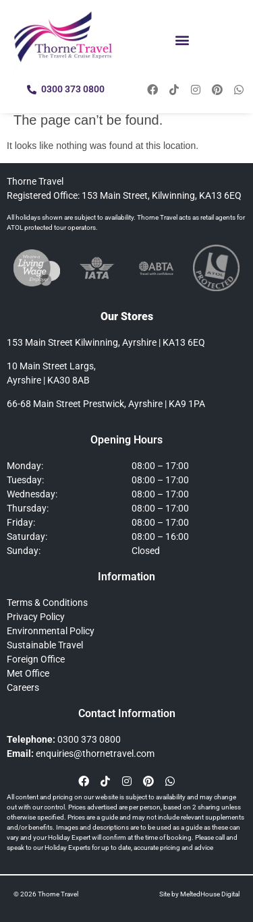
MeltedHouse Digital (210, 894)
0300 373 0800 (89, 739)
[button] (182, 39)
